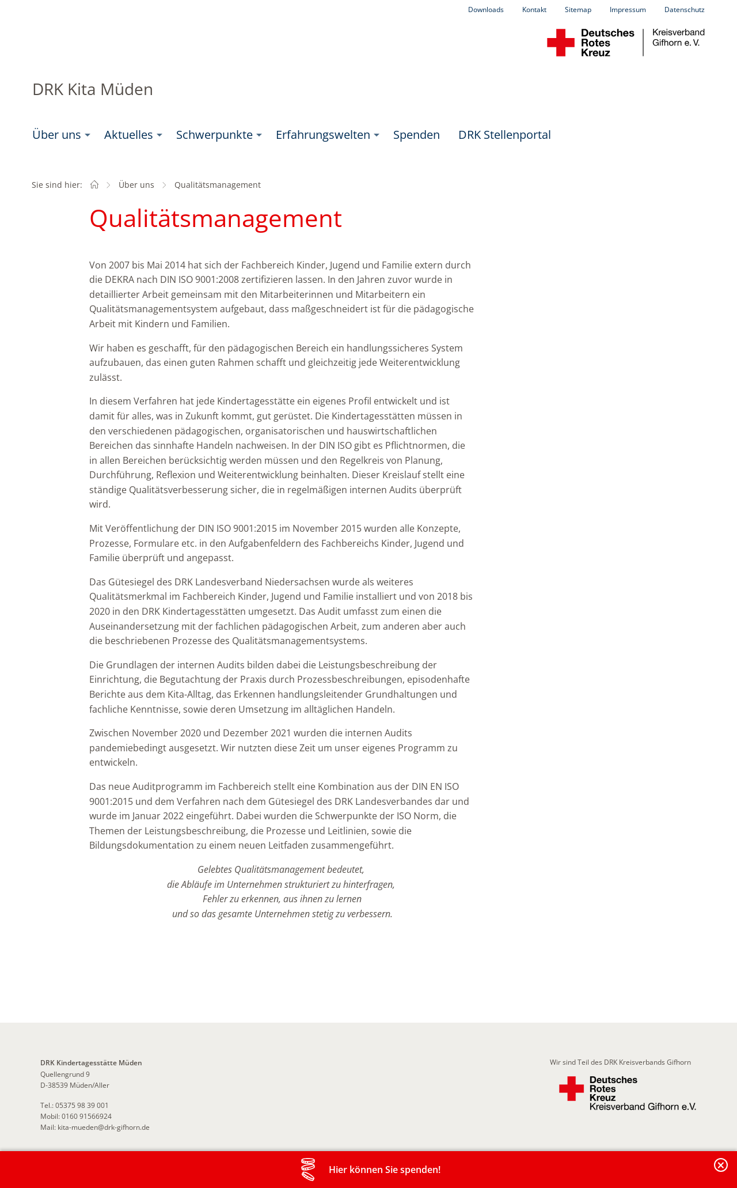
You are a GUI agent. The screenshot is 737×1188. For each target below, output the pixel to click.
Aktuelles (128, 134)
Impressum (628, 9)
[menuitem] (59, 135)
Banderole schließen (721, 1171)
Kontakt (534, 9)
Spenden (416, 134)
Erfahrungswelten (323, 134)
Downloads (486, 9)
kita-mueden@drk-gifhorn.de (104, 1127)
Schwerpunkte (214, 134)
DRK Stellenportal (504, 134)
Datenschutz (684, 9)
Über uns (56, 134)
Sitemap (578, 9)
